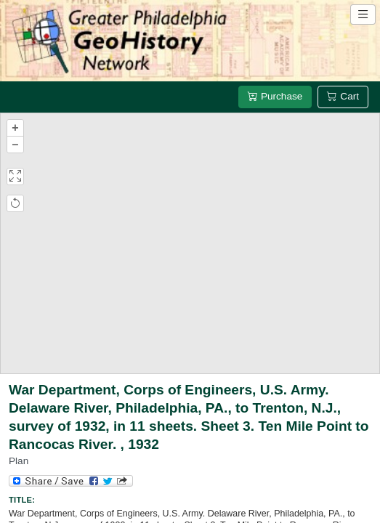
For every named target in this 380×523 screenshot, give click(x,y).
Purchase (275, 96)
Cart (343, 96)
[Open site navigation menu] (363, 14)
